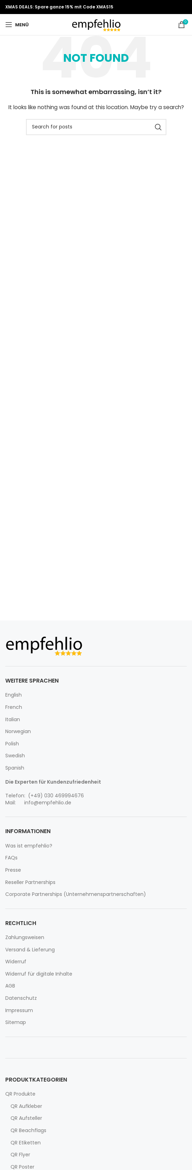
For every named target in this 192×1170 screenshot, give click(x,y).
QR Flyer (20, 1154)
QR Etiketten (26, 1142)
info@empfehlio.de (47, 802)
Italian (12, 719)
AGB (10, 986)
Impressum (19, 1010)
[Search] (96, 127)
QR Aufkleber (26, 1106)
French (13, 707)
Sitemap (15, 1022)
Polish (12, 743)
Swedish (15, 755)
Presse (13, 870)
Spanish (14, 768)
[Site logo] (96, 24)
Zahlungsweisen (24, 937)
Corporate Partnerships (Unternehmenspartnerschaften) (75, 894)
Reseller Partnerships (30, 882)
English (13, 695)
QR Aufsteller (26, 1118)
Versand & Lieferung (30, 949)
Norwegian (18, 731)
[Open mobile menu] (17, 25)
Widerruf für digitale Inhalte (38, 974)
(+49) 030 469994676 (55, 795)
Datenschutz (21, 998)
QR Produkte (20, 1094)
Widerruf (15, 961)
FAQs (11, 858)
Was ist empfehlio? (28, 846)
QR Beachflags (28, 1130)
